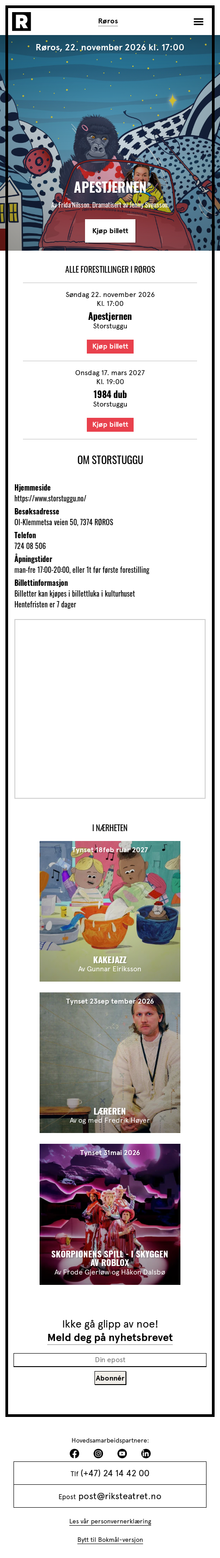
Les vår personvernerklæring (110, 1521)
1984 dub (110, 394)
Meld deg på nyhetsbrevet (110, 1337)
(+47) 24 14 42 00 (115, 1473)
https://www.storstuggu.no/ (50, 498)
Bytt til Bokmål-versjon (110, 1540)
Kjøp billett (110, 230)
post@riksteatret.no (120, 1496)
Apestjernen (110, 316)
